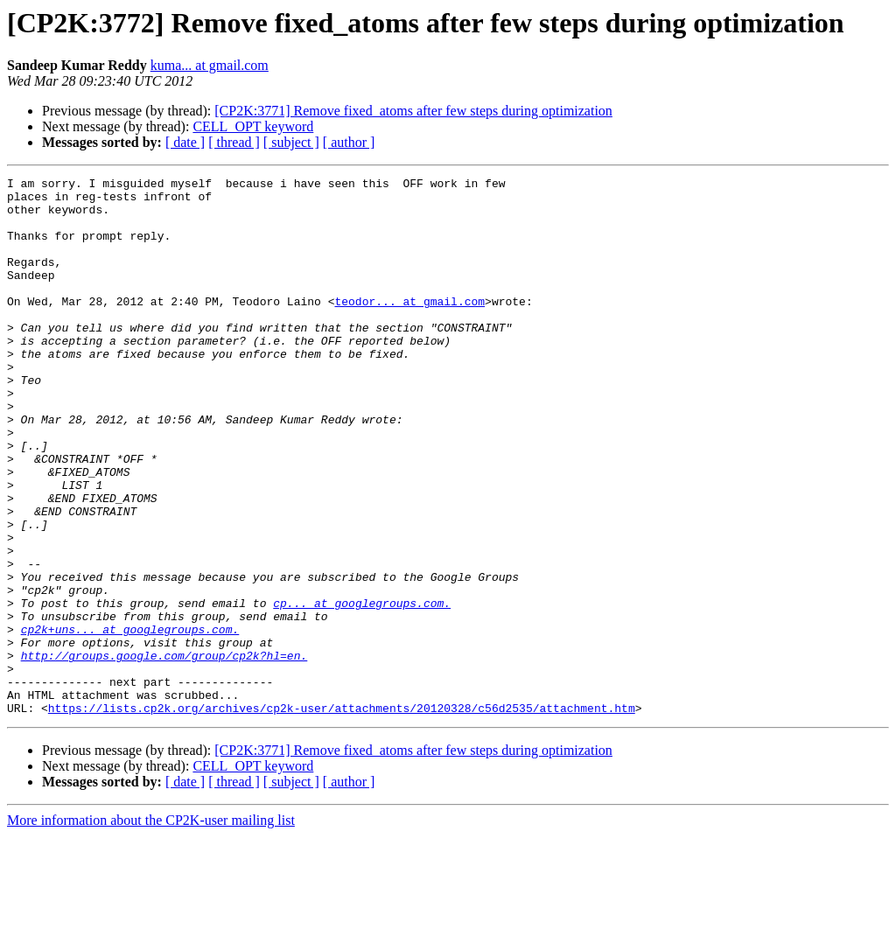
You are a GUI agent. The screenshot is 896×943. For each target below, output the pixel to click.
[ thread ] (234, 142)
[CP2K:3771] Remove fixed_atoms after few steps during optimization (413, 110)
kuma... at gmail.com (209, 65)
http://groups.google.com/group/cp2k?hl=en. (164, 752)
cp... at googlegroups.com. (362, 689)
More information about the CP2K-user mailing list (151, 927)
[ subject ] (291, 142)
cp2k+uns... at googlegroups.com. (130, 721)
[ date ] (185, 142)
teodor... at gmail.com (409, 327)
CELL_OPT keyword (252, 126)
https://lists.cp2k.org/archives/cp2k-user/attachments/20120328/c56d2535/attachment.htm (341, 815)
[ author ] (349, 142)
